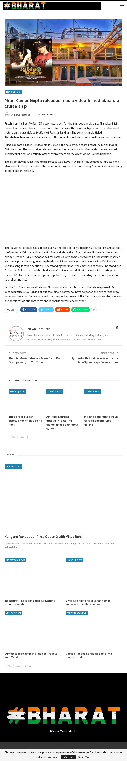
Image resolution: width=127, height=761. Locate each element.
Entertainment (13, 466)
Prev (13, 436)
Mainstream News (15, 560)
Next (23, 436)
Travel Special (13, 91)
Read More (84, 757)
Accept (68, 757)
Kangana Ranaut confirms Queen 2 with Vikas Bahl (43, 537)
